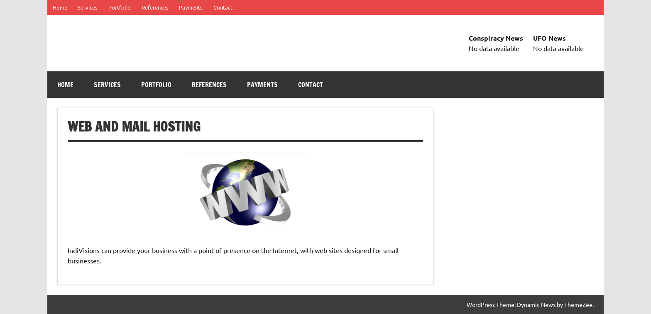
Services (88, 7)
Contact (222, 7)
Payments (191, 7)
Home (60, 7)
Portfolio (119, 7)
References (155, 7)
